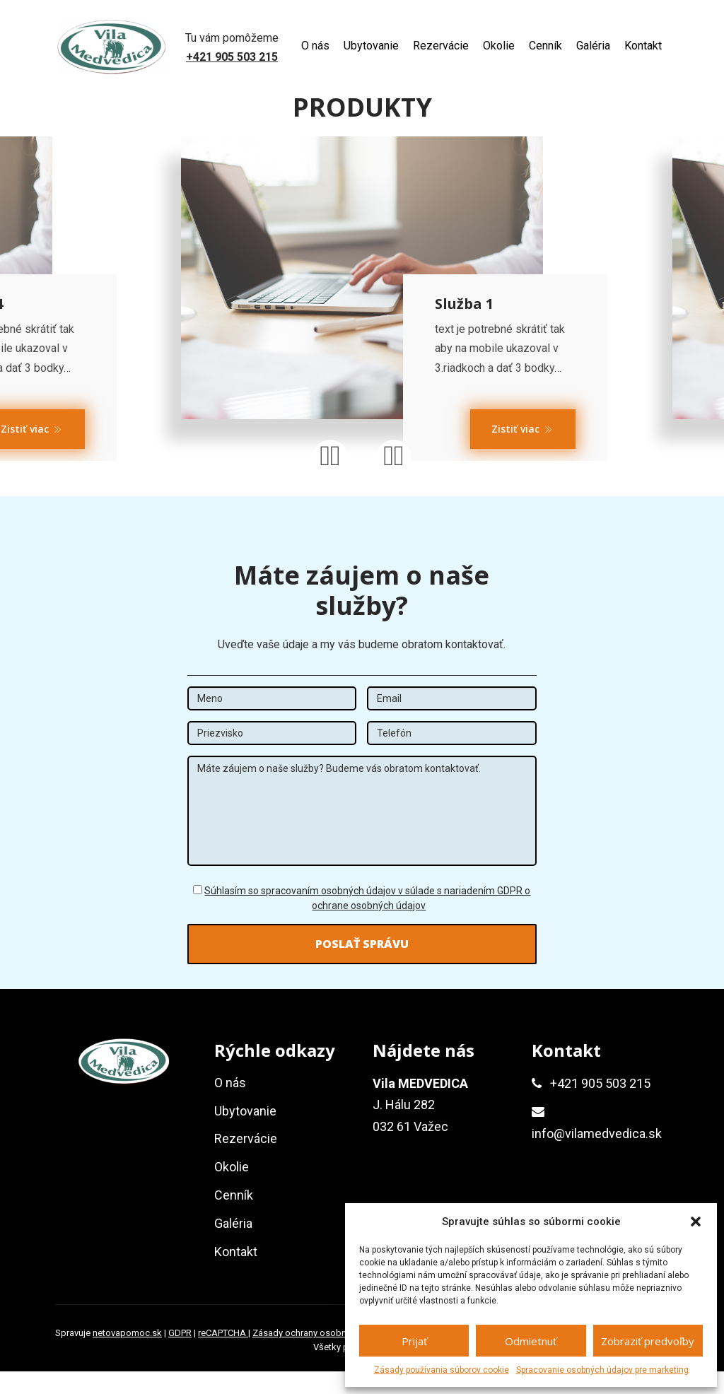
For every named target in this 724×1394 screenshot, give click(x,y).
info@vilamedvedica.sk (597, 1155)
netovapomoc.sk (127, 1355)
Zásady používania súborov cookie (441, 1370)
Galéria (593, 45)
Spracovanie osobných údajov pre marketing (602, 1370)
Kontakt (643, 45)
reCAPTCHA (223, 1355)
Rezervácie (441, 45)
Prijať (414, 1341)
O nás (315, 45)
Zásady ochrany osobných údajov (322, 1355)
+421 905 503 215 (232, 57)
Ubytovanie (371, 45)
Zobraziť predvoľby (647, 1341)
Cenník (545, 45)
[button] (696, 1221)
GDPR (180, 1355)
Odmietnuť (530, 1341)
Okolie (499, 45)
